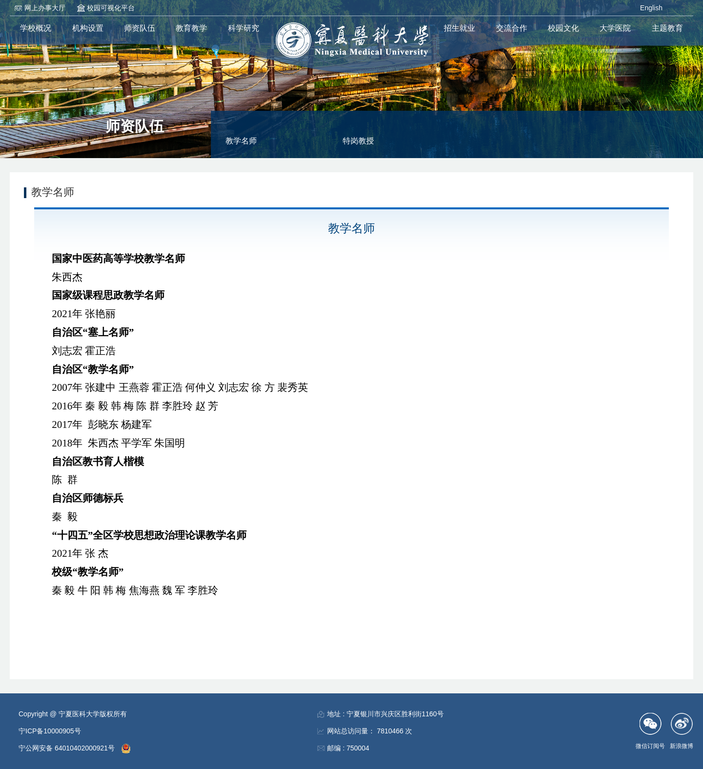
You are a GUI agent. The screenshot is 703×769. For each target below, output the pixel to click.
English (651, 8)
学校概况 (35, 28)
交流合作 (511, 28)
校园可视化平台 (111, 8)
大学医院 (615, 28)
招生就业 (459, 28)
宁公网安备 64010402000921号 (68, 748)
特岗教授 (358, 141)
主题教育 (667, 28)
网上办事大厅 (44, 8)
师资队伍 (139, 28)
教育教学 (191, 28)
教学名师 (241, 141)
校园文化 (563, 28)
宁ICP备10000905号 (50, 731)
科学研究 (243, 28)
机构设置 (87, 28)
